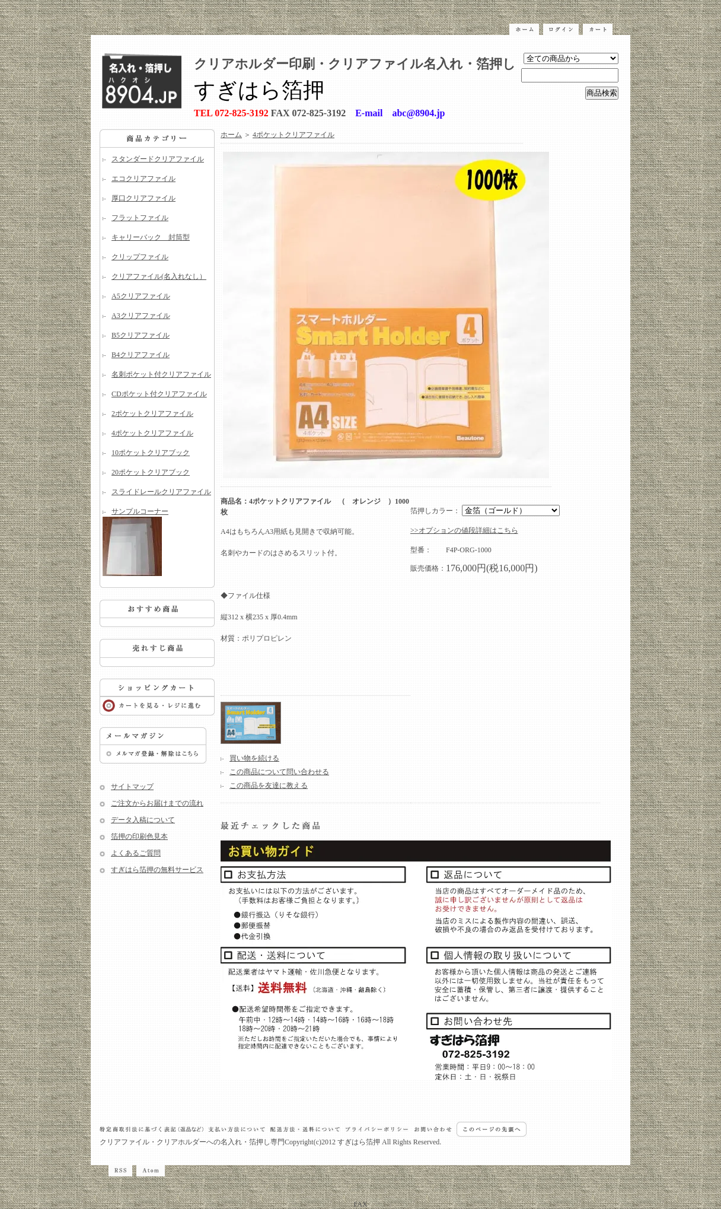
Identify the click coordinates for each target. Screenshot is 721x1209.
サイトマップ (132, 786)
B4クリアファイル (140, 355)
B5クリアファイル (140, 335)
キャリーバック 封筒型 (150, 237)
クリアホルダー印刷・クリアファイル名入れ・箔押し (355, 63)
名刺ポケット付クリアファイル (161, 374)
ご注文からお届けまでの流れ (157, 803)
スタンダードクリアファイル (157, 159)
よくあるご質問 (136, 853)
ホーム (231, 135)
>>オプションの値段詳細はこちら (464, 530)
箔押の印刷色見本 (139, 836)
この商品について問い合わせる (279, 772)
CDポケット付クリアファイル (159, 394)
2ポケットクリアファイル (152, 413)
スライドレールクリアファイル (161, 492)
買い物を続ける (254, 758)
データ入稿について (143, 820)
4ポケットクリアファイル (152, 433)
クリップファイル (139, 257)
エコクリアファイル (143, 178)
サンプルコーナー (157, 541)
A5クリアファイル (140, 296)
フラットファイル (139, 218)
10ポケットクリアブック (150, 452)
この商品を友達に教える (268, 785)
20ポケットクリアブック (150, 472)
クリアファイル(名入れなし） (158, 276)
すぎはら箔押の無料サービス (157, 870)
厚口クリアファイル (143, 198)
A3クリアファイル (140, 315)
